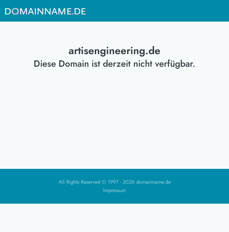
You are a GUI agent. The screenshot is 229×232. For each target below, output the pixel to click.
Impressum (114, 190)
